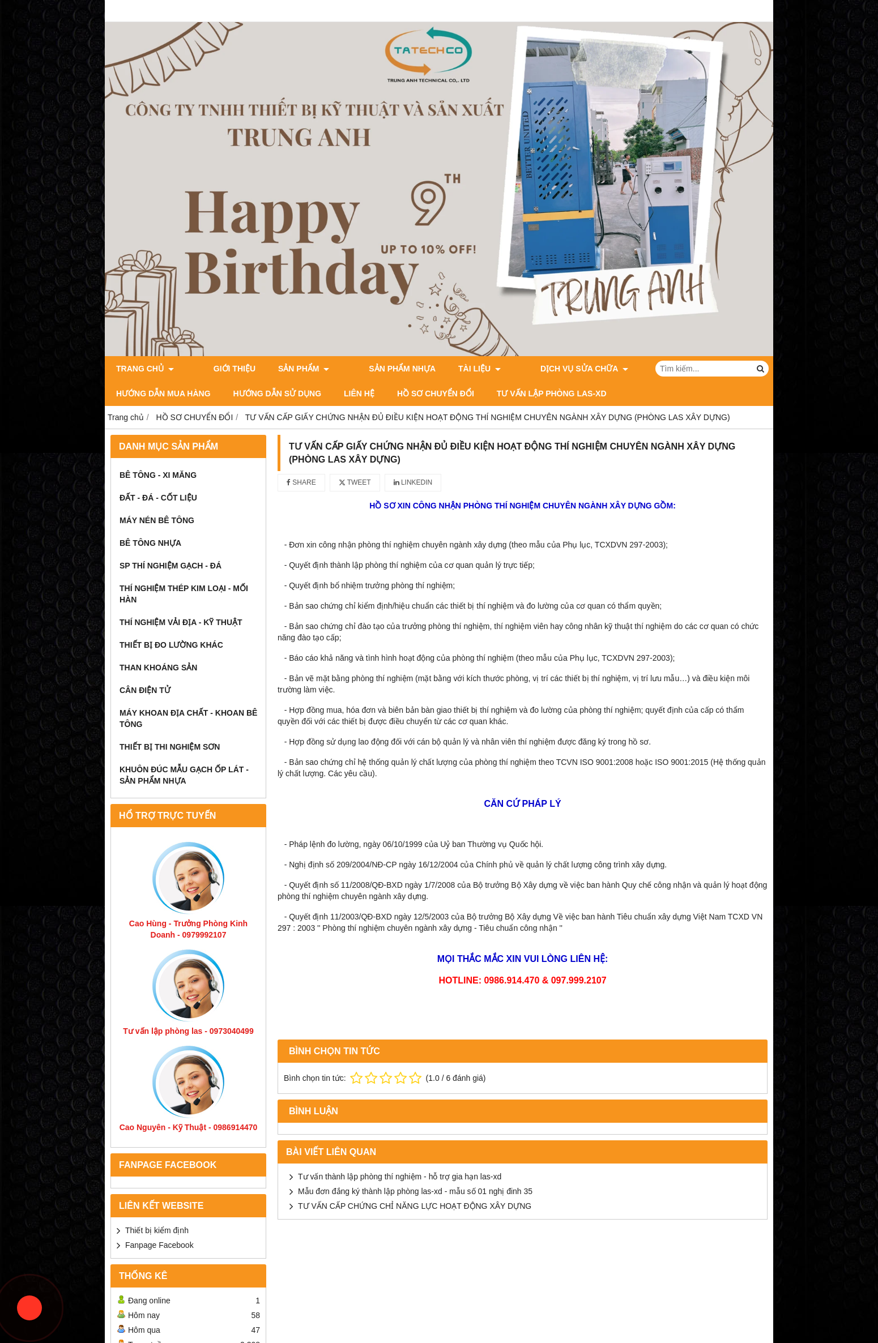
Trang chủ (145, 368)
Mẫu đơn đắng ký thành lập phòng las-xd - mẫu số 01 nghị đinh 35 (415, 1191)
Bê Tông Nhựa (150, 543)
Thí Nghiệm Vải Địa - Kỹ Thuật (181, 622)
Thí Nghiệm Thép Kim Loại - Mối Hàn (184, 594)
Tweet (355, 482)
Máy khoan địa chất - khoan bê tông (188, 718)
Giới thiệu (217, 368)
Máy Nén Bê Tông (157, 520)
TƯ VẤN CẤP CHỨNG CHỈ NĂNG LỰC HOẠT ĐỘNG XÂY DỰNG (414, 1206)
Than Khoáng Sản (158, 667)
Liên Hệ (242, 393)
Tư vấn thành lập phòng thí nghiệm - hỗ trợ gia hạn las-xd (399, 1176)
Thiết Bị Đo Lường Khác (171, 644)
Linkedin (413, 482)
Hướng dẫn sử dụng (160, 393)
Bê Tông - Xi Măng (158, 475)
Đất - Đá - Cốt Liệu (158, 497)
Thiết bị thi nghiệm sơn (170, 746)
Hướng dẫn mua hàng (647, 368)
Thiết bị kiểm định (157, 1230)
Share (301, 482)
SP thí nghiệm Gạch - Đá (170, 565)
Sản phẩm (286, 368)
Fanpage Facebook (159, 1245)
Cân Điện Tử (145, 690)
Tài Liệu (445, 368)
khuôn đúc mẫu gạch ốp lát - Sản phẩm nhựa (184, 775)
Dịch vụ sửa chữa (533, 368)
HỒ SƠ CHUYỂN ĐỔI (318, 393)
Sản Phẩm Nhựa (368, 368)
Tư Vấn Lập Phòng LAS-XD (434, 393)
